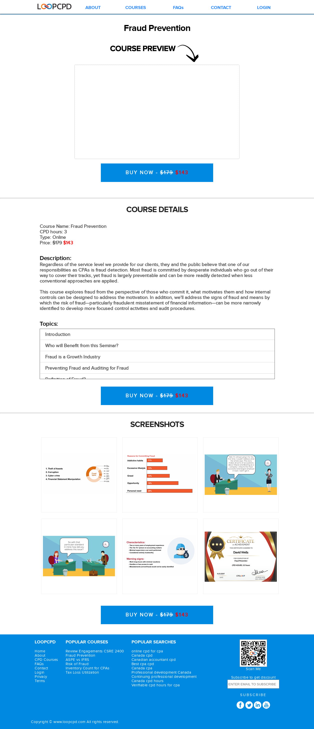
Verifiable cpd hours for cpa (156, 685)
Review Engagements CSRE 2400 (95, 651)
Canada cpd (142, 655)
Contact (41, 668)
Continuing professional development (164, 677)
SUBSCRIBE (253, 695)
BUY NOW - (157, 173)
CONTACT (221, 7)
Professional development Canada (161, 672)
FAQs (178, 7)
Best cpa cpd (143, 664)
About (40, 655)
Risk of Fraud (77, 664)
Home (40, 651)
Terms (40, 681)
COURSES (135, 7)
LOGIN (264, 7)
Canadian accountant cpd (154, 660)
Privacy (41, 677)
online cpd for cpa (147, 651)
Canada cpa (142, 668)
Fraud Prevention (80, 655)
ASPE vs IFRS (77, 660)
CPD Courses (46, 660)
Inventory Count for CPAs (88, 668)
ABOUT (93, 7)
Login (39, 672)
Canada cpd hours (148, 681)
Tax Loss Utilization (82, 672)
